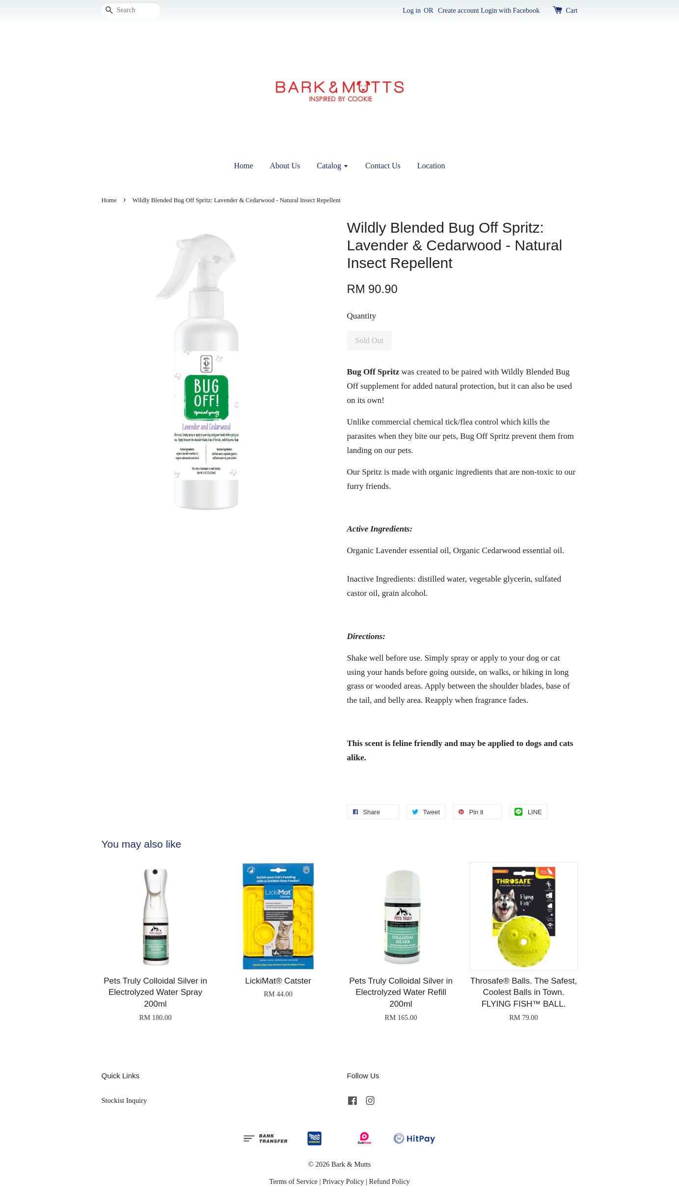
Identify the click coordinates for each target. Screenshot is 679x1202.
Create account (458, 10)
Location (431, 165)
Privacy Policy (343, 1181)
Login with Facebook (510, 10)
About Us (285, 165)
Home (243, 165)
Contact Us (383, 165)
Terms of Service (293, 1181)
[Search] (131, 10)
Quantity (362, 316)
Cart (571, 10)
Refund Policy (389, 1181)
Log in (412, 10)
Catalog (333, 165)
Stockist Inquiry (124, 1100)
